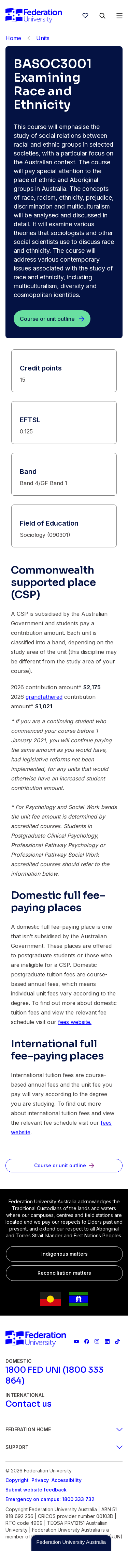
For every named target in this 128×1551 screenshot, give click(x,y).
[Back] (29, 38)
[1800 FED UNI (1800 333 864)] (64, 1375)
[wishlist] (85, 15)
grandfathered (44, 696)
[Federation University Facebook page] (87, 1341)
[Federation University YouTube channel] (76, 1341)
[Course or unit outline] (52, 318)
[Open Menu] (119, 15)
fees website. (74, 1022)
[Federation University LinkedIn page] (107, 1341)
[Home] (33, 15)
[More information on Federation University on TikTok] (117, 1341)
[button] (71, 1543)
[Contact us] (28, 1404)
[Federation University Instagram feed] (97, 1341)
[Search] (102, 15)
